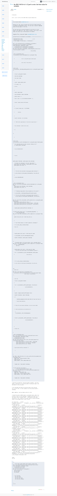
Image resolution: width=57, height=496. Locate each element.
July (2, 44)
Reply (12, 490)
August (3, 43)
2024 (3, 14)
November (3, 40)
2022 (3, 23)
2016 (3, 63)
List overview (4, 72)
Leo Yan (15, 9)
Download (5, 75)
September (3, 42)
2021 (3, 27)
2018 (3, 55)
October (3, 41)
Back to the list (48, 11)
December (3, 39)
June (2, 45)
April (2, 47)
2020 (3, 31)
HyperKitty (28, 494)
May (2, 46)
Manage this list (45, 1)
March (3, 48)
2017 (3, 59)
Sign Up (53, 1)
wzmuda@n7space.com (24, 21)
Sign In (49, 1)
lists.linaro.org (5, 1)
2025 (3, 10)
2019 (3, 35)
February (3, 49)
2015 (3, 67)
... (13, 20)
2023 (3, 18)
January (3, 50)
